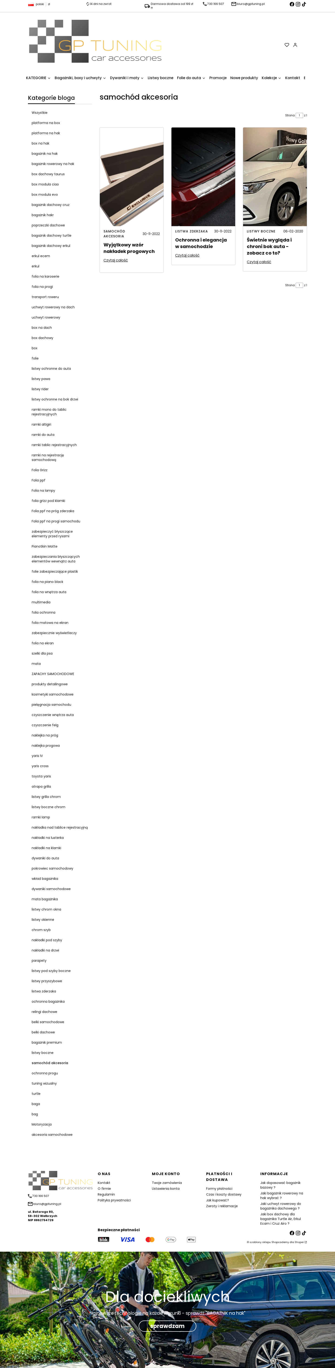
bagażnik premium (47, 1042)
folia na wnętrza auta (49, 592)
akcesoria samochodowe (52, 1134)
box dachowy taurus (48, 174)
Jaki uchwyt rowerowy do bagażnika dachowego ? (280, 1206)
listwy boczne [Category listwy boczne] (261, 231)
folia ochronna (43, 612)
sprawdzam (167, 1326)
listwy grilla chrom (46, 796)
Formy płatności (219, 1188)
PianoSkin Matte (44, 546)
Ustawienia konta (166, 1188)
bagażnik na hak (45, 153)
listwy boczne (43, 1052)
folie (35, 358)
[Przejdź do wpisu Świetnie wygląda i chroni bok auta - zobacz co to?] (275, 177)
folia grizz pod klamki (48, 500)
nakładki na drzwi (45, 950)
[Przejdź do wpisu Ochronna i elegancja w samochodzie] (203, 177)
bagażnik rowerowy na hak (53, 163)
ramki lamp (41, 817)
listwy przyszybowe (47, 981)
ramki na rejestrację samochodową (48, 457)
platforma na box (46, 123)
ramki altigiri (41, 424)
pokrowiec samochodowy (52, 868)
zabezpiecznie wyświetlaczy (54, 633)
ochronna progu (45, 1073)
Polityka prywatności (114, 1200)
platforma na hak (46, 133)
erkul (35, 266)
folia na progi (42, 286)
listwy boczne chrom (48, 807)
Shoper (299, 1242)
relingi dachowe (44, 1011)
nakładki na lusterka (48, 837)
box (34, 348)
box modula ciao (45, 184)
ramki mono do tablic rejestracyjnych (49, 412)
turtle (36, 1093)
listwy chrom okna (46, 909)
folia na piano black (47, 581)
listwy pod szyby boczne (51, 970)
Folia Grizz (39, 470)
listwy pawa (41, 378)
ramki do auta (43, 434)
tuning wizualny (44, 1083)
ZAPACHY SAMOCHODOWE (53, 674)
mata (36, 663)
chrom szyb (41, 930)
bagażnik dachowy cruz (51, 204)
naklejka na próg (45, 735)
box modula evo (45, 194)
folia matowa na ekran (50, 622)
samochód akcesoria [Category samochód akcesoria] (114, 234)
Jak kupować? (217, 1200)
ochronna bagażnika (48, 1001)
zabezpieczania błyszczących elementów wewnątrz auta (56, 559)
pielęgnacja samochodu (51, 704)
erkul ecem (41, 256)
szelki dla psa (42, 653)
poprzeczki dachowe (48, 225)
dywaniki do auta (45, 858)
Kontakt (104, 1182)
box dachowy (42, 338)
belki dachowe (43, 1032)
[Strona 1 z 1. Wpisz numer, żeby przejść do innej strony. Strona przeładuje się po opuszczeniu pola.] (299, 115)
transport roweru (45, 297)
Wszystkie (39, 112)
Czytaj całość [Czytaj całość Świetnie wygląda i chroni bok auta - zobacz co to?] (259, 262)
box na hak (40, 143)
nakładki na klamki (46, 848)
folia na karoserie (45, 276)
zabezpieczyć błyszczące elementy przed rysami (52, 533)
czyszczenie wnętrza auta (53, 715)
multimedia (41, 602)
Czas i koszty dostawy (223, 1194)
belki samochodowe (48, 1022)
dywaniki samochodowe (51, 889)
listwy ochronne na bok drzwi (55, 399)
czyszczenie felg (45, 725)
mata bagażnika (45, 899)
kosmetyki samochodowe (53, 694)
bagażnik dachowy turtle (51, 235)
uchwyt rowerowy (46, 317)
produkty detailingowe (50, 684)
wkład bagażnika (45, 878)
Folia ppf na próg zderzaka (53, 511)
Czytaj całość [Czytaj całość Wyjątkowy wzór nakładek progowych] (116, 260)
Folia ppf (38, 480)
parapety (39, 960)
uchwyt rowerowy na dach (53, 307)
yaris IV (37, 755)
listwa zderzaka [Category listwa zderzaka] (191, 231)
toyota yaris (41, 776)
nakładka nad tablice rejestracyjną (60, 827)
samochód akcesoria (50, 1063)
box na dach (42, 327)
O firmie (104, 1188)
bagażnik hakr (43, 215)
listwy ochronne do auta (51, 368)
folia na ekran (43, 643)
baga (36, 1104)
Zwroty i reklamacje (222, 1206)
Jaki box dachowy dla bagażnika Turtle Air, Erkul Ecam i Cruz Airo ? (280, 1219)
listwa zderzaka (44, 991)
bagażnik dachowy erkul (51, 245)
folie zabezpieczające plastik (55, 571)
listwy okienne (43, 919)
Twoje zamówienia (167, 1182)
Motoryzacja (42, 1124)
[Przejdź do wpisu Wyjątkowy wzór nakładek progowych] (132, 177)
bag (35, 1114)
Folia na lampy (43, 490)
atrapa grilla (41, 786)
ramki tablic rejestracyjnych (54, 445)
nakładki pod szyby (47, 940)
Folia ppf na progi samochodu (56, 521)
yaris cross (40, 766)
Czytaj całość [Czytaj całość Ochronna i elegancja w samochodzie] (187, 255)
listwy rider (40, 389)
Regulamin (106, 1194)
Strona (290, 115)
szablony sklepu (260, 1242)
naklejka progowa (46, 745)
